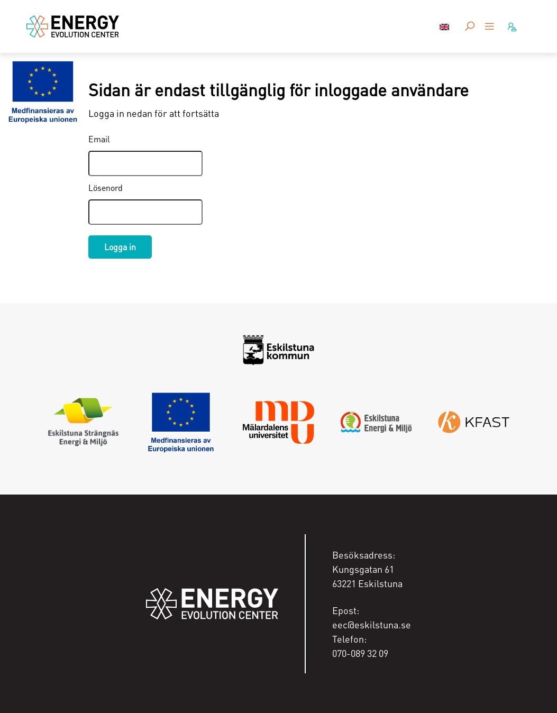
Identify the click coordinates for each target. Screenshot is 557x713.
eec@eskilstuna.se (371, 624)
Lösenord (105, 187)
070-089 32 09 (360, 653)
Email (99, 138)
